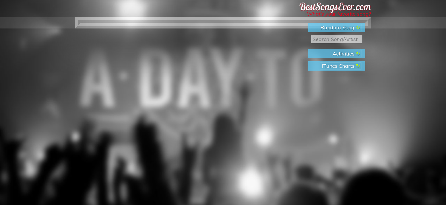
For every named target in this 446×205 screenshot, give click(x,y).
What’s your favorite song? (339, 14)
